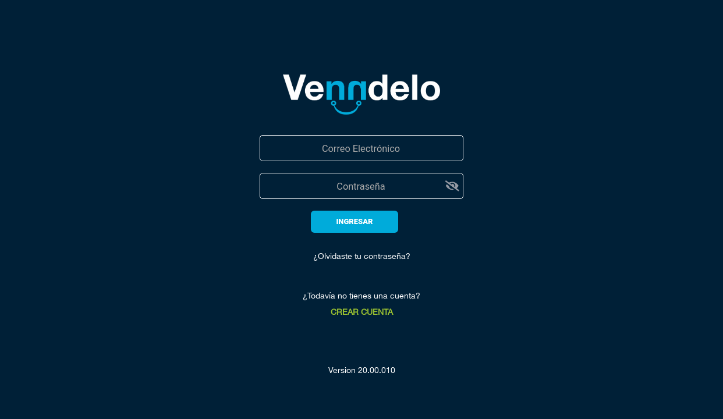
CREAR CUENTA (362, 312)
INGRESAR (354, 221)
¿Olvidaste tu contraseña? (361, 256)
